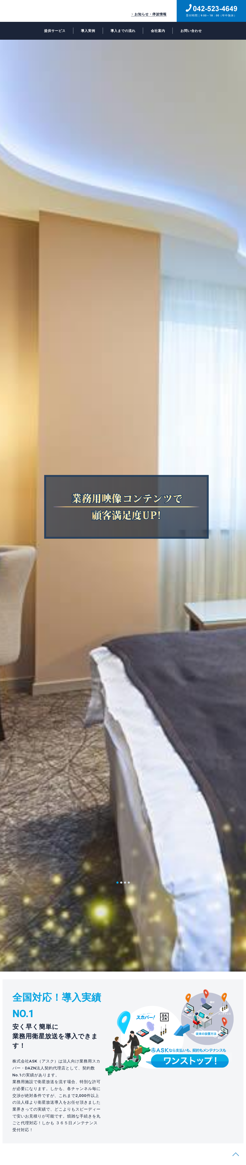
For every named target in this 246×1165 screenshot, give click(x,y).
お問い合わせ (195, 31)
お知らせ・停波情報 (150, 14)
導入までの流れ (123, 31)
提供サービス (51, 31)
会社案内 (160, 31)
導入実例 (86, 31)
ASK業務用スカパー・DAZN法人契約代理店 (45, 11)
